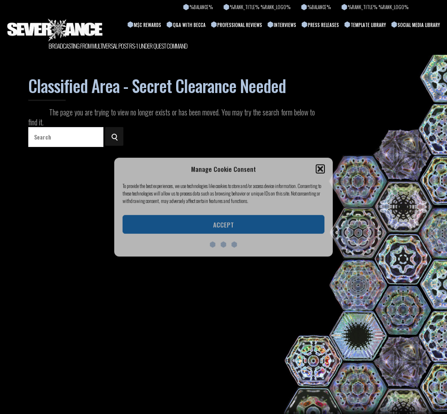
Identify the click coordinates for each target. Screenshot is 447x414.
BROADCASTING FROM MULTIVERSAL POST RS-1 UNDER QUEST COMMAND (118, 46)
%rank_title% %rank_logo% (260, 7)
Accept (223, 224)
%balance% (201, 7)
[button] (320, 169)
